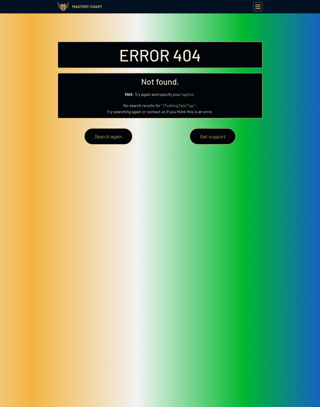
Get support (213, 136)
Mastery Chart (87, 6)
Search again (108, 136)
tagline (188, 94)
